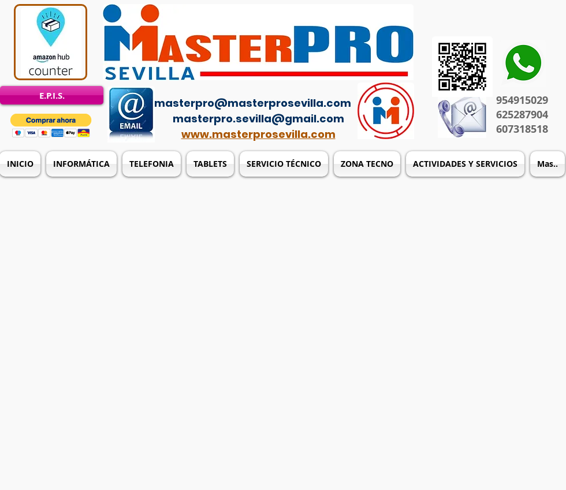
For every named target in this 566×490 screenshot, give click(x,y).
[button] (51, 125)
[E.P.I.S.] (51, 95)
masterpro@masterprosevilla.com (252, 103)
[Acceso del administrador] (290, 86)
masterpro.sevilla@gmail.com (258, 118)
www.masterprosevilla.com (258, 134)
